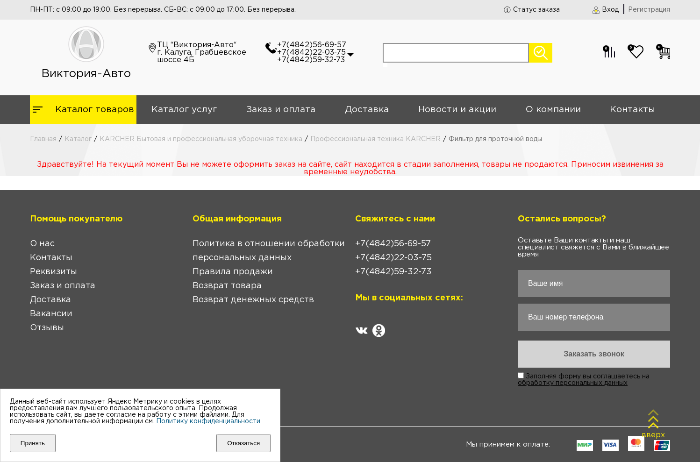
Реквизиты (53, 272)
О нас (42, 244)
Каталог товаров (94, 110)
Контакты (632, 110)
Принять (33, 443)
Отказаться (243, 443)
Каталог (78, 139)
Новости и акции (457, 110)
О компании (553, 110)
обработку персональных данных (573, 383)
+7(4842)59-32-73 (311, 60)
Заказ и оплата (280, 110)
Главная (43, 139)
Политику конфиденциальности (208, 421)
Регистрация (649, 10)
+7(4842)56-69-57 (311, 45)
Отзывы (47, 328)
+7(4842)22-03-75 (311, 52)
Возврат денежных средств (253, 300)
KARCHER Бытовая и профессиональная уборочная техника (201, 139)
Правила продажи (233, 272)
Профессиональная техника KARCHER (375, 139)
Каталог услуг (184, 110)
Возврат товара (227, 286)
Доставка (367, 110)
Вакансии (51, 314)
